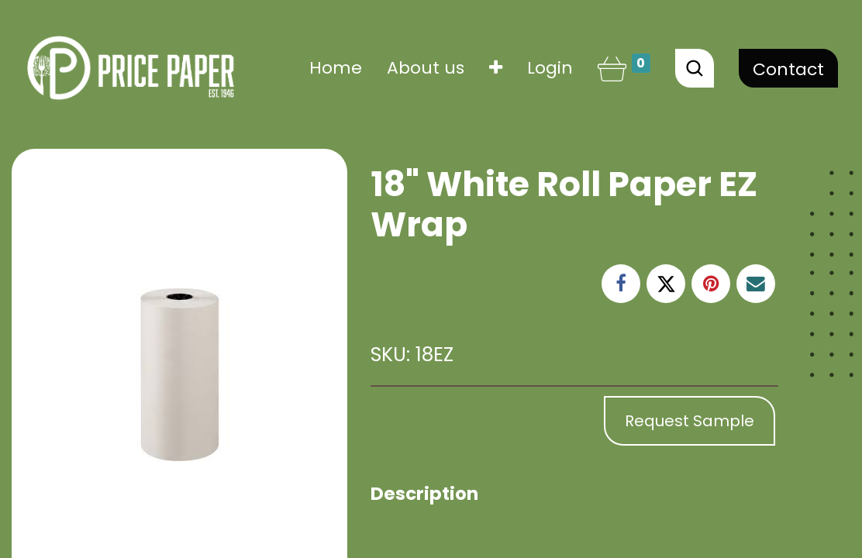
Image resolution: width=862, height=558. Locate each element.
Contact (788, 69)
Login (550, 68)
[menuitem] (335, 68)
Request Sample (689, 421)
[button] (496, 68)
